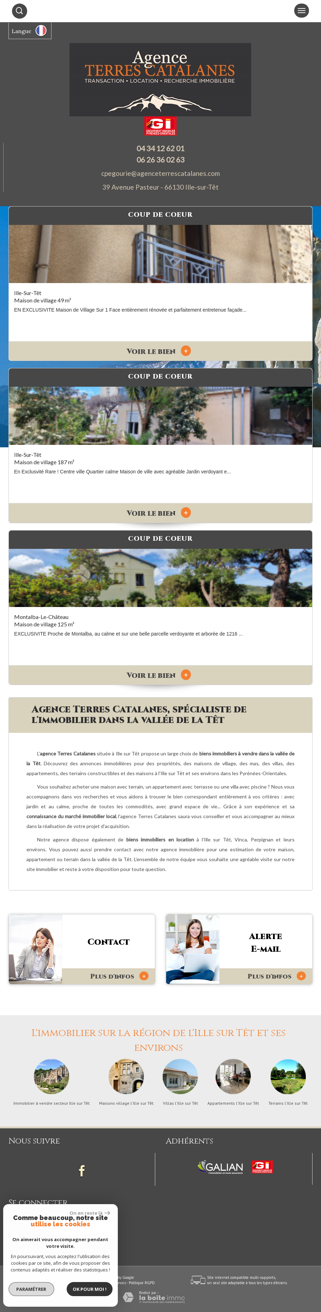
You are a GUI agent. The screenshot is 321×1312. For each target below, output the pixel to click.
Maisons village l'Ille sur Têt (126, 1103)
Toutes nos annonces (108, 1282)
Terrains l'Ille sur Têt (288, 1103)
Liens (69, 1282)
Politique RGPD (142, 1282)
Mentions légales (46, 1282)
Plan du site (19, 1282)
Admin (82, 1282)
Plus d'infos (119, 976)
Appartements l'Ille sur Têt (233, 1103)
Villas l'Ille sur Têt (180, 1103)
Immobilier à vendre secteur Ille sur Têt (51, 1103)
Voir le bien (159, 352)
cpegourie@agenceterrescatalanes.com (160, 173)
